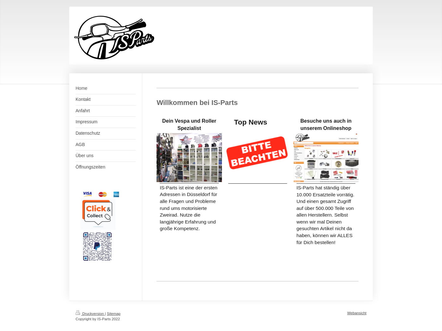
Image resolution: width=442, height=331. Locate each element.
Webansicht (356, 313)
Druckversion (90, 313)
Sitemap (113, 313)
